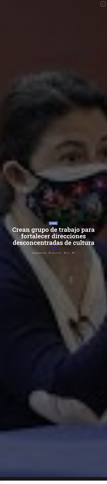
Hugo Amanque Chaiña (39, 255)
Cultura (53, 225)
